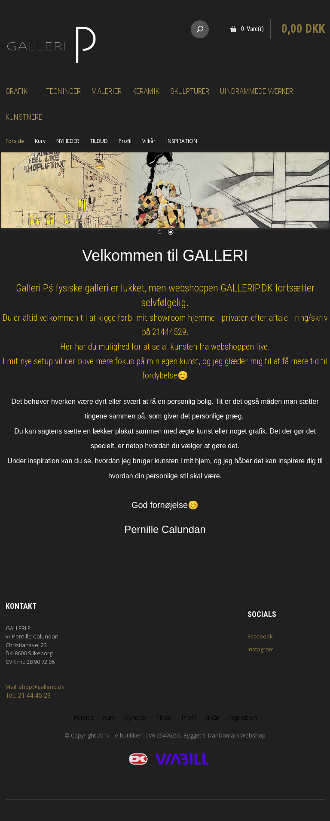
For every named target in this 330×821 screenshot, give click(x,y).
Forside (15, 141)
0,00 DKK (303, 29)
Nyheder (135, 717)
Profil (125, 141)
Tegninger (63, 91)
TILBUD (99, 141)
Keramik (145, 91)
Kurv (40, 141)
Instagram (261, 649)
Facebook (260, 636)
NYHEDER (67, 141)
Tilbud (164, 717)
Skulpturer (189, 91)
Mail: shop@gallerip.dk (35, 687)
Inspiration (242, 717)
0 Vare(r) (252, 29)
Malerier (107, 91)
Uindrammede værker (256, 91)
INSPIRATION (181, 141)
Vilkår (149, 141)
